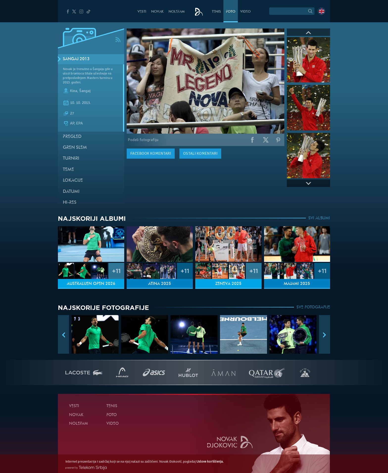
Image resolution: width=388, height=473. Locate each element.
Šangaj (85, 91)
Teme (68, 169)
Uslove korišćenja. (209, 461)
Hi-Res (69, 202)
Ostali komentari (200, 153)
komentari (150, 153)
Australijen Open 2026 (91, 284)
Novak (157, 12)
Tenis (216, 12)
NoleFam (177, 12)
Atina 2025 (159, 284)
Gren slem (75, 147)
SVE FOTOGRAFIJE (313, 307)
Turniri (71, 158)
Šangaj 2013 (76, 59)
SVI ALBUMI (319, 218)
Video (245, 12)
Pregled (72, 136)
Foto (230, 12)
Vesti (142, 12)
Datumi (71, 191)
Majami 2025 (297, 284)
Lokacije (73, 180)
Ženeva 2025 (228, 284)
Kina (73, 91)
